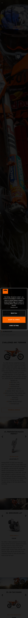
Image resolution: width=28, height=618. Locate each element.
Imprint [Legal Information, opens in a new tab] (16, 307)
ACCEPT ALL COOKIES (14, 320)
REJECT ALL (14, 313)
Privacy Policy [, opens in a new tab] (13, 307)
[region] (14, 309)
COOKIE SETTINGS (14, 326)
